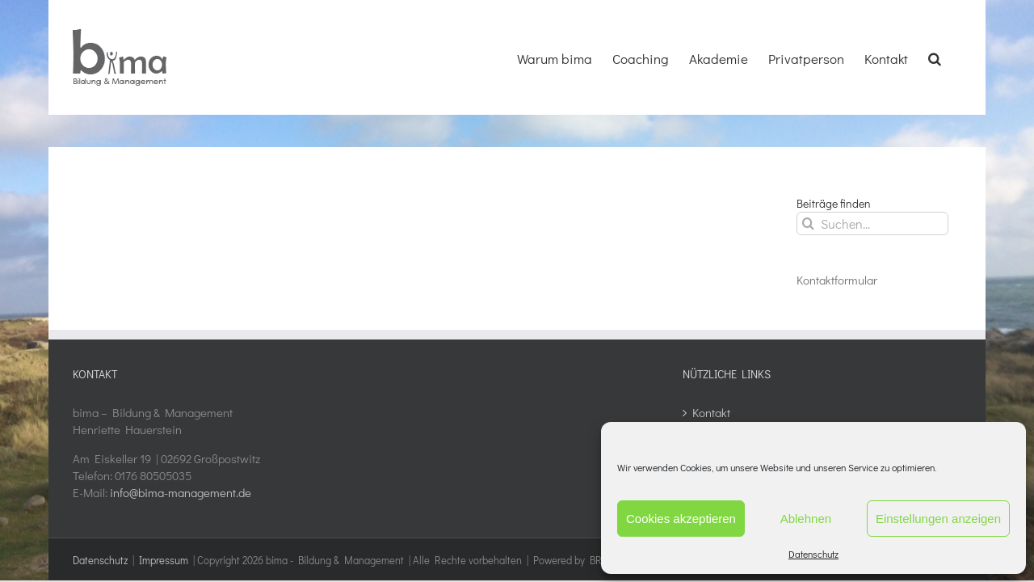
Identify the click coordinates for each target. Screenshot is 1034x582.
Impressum (163, 560)
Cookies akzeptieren (681, 518)
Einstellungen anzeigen (938, 518)
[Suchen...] (872, 223)
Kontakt (711, 412)
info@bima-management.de (180, 492)
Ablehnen (805, 518)
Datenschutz (813, 553)
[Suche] (808, 223)
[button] (954, 56)
